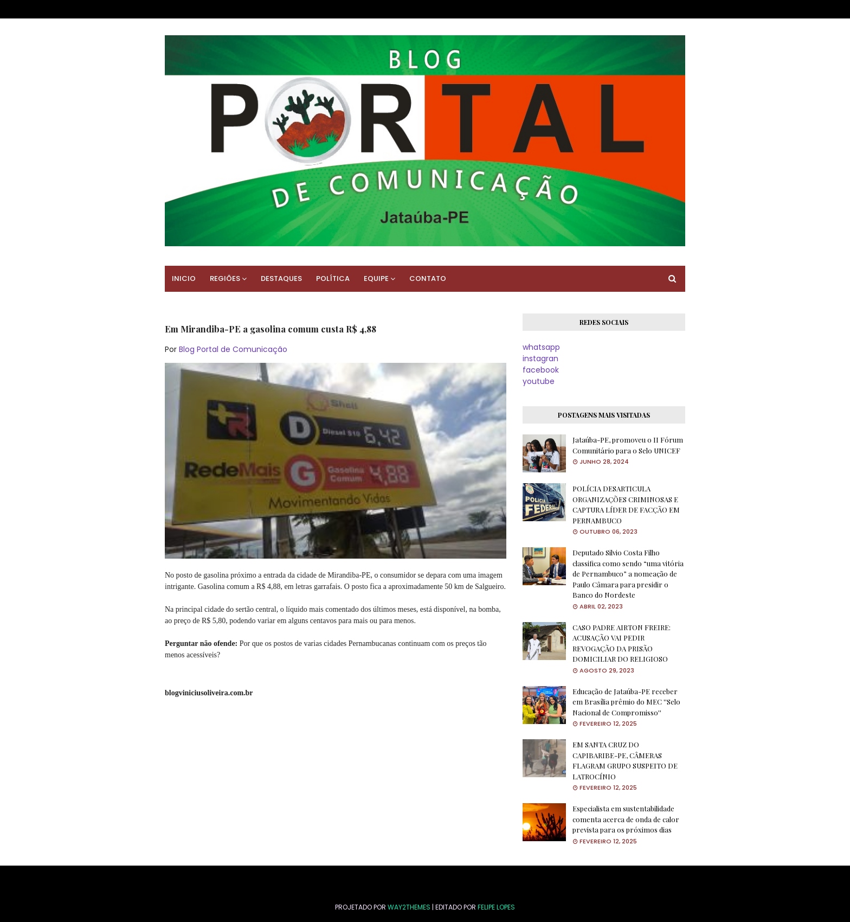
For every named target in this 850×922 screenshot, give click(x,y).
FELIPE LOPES (496, 907)
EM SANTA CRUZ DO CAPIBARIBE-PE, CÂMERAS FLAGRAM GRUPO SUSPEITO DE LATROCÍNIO (625, 760)
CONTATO (427, 278)
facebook (541, 369)
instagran (540, 358)
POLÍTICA (333, 278)
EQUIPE (376, 278)
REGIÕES (225, 278)
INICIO (184, 278)
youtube (539, 381)
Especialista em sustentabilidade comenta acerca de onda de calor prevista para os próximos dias (625, 819)
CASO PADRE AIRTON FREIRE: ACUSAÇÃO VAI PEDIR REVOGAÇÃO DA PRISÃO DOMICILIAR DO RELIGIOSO (621, 643)
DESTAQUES (281, 278)
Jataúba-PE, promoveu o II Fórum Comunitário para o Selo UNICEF (627, 445)
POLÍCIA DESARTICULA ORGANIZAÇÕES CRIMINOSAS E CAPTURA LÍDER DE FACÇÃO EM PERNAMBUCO (626, 504)
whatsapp (541, 347)
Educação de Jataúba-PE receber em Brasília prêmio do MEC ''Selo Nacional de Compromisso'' (626, 702)
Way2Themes (409, 907)
